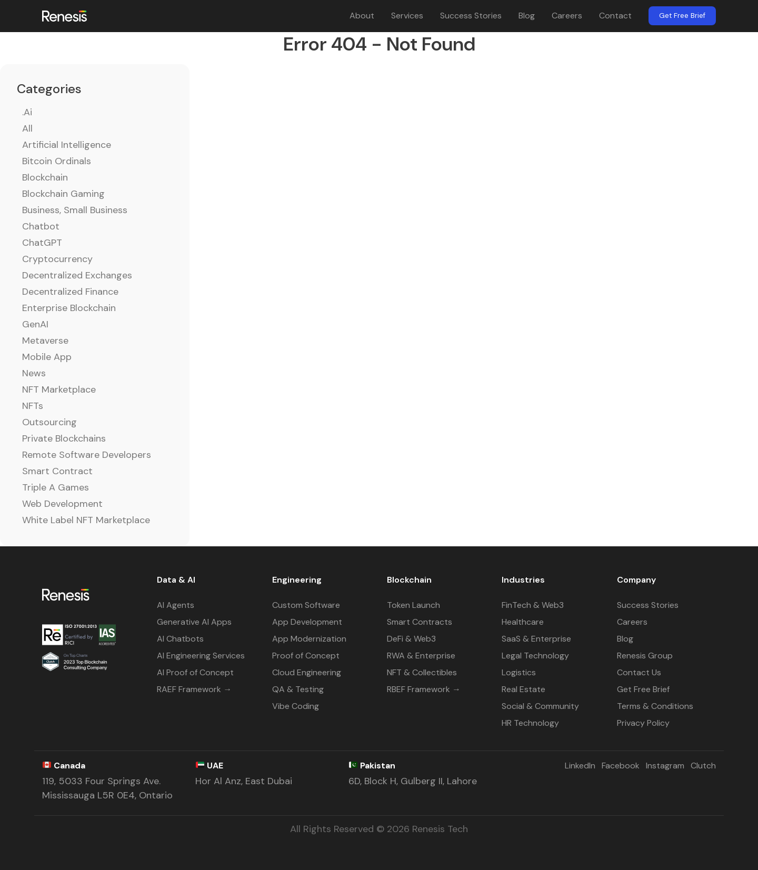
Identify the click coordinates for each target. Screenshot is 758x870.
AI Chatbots (180, 638)
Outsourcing (49, 422)
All (27, 128)
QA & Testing (298, 689)
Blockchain (45, 177)
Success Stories (471, 15)
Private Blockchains (64, 438)
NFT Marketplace (59, 389)
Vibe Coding (295, 706)
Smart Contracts (419, 621)
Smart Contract (57, 471)
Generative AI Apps (194, 621)
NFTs (32, 405)
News (34, 373)
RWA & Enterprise (421, 655)
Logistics (519, 672)
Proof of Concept (306, 655)
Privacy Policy (643, 722)
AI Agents (175, 605)
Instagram (665, 765)
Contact (615, 15)
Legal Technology (535, 655)
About (362, 15)
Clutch (703, 765)
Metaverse (45, 340)
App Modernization (309, 638)
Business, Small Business (74, 210)
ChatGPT (42, 242)
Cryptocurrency (57, 259)
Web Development (62, 503)
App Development (307, 621)
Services (407, 15)
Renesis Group (645, 655)
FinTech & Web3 (533, 605)
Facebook (621, 765)
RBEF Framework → (424, 689)
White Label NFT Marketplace (86, 520)
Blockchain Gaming (63, 193)
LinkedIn (580, 765)
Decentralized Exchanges (77, 275)
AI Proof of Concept (195, 672)
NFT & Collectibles (422, 672)
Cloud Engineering (306, 672)
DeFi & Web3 (411, 638)
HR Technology (530, 722)
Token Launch (413, 605)
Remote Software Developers (86, 454)
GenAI (35, 324)
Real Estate (523, 689)
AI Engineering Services (201, 655)
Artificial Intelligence (66, 144)
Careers (567, 15)
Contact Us (639, 672)
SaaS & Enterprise (536, 638)
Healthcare (523, 621)
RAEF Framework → (194, 689)
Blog (526, 15)
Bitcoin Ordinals (56, 161)
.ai (27, 112)
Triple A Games (55, 487)
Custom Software (306, 605)
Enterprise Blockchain (69, 308)
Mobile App (47, 357)
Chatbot (40, 226)
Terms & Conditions (655, 706)
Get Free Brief (682, 15)
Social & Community (540, 706)
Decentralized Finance (70, 291)
